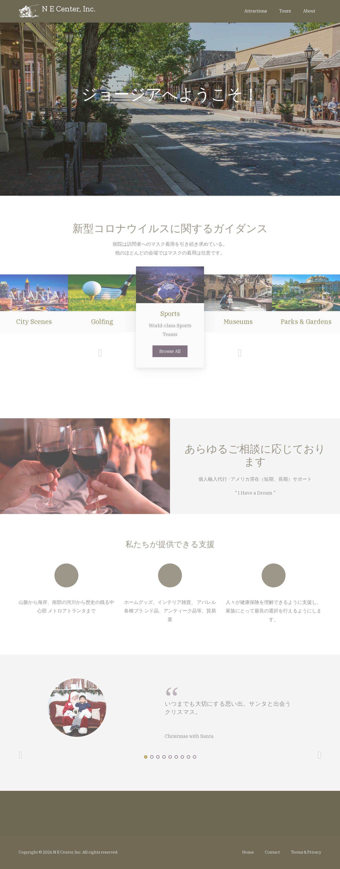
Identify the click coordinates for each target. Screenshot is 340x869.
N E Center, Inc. (69, 9)
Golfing (102, 321)
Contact (272, 852)
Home (248, 852)
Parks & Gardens (306, 321)
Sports (170, 313)
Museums (238, 321)
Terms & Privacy (306, 852)
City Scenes (34, 321)
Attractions (255, 11)
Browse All (170, 351)
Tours (285, 11)
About (309, 11)
